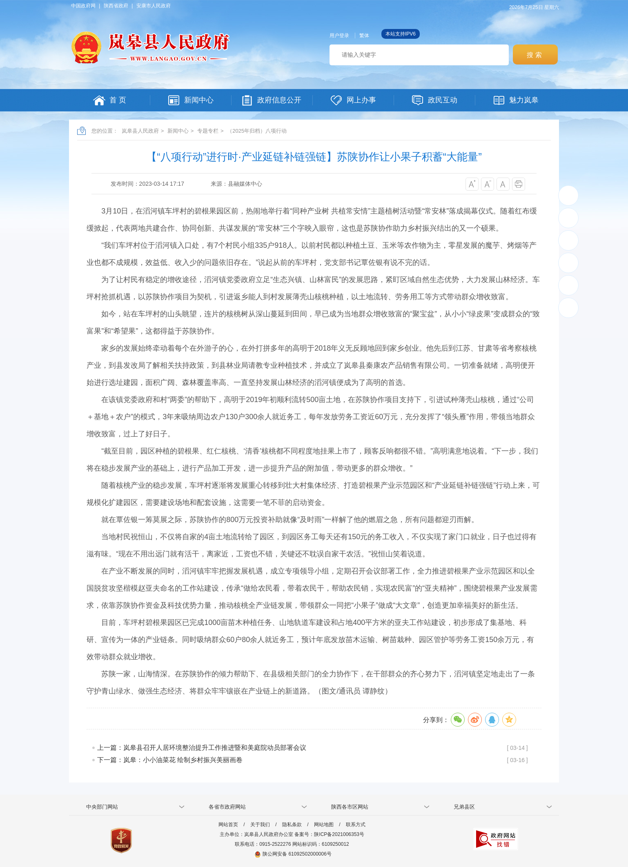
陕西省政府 (116, 6)
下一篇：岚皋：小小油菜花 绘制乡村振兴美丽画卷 (170, 759)
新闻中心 (178, 131)
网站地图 (324, 824)
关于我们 (260, 824)
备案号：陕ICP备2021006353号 (329, 834)
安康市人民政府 (153, 6)
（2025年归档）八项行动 (257, 131)
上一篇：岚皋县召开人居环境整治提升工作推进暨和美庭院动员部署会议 (201, 747)
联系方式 (355, 824)
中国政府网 (83, 6)
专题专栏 (207, 131)
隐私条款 (292, 824)
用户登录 (339, 35)
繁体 (364, 35)
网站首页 (228, 824)
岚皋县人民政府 (140, 131)
